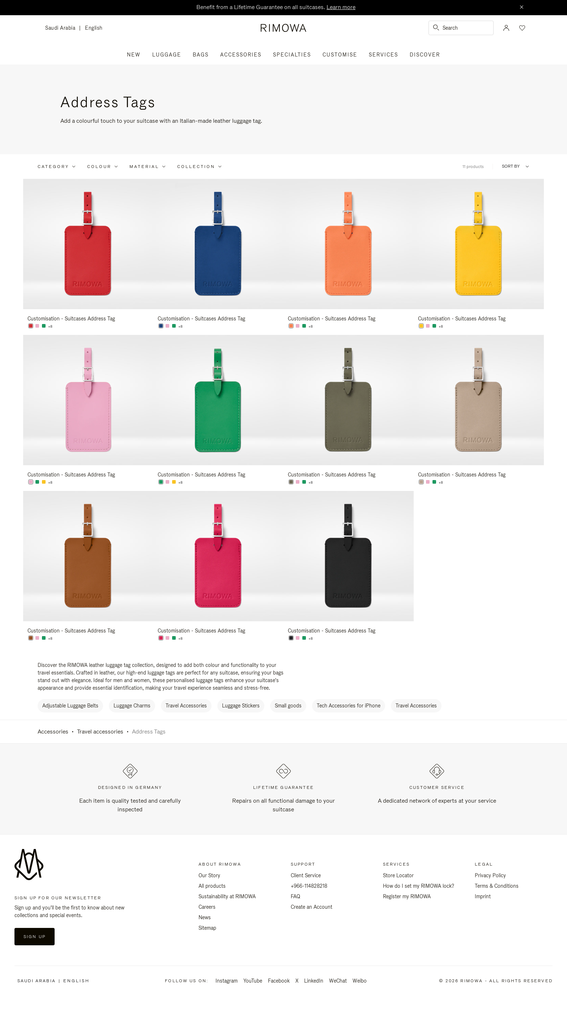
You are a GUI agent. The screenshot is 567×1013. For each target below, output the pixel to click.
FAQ (295, 896)
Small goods (288, 705)
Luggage (166, 54)
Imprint (483, 896)
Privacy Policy (490, 875)
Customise (340, 54)
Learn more (341, 7)
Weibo (360, 981)
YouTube (252, 981)
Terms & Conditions (497, 886)
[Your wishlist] (521, 27)
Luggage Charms (132, 705)
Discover (425, 54)
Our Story (209, 875)
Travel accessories (100, 731)
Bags (201, 54)
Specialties (292, 54)
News (205, 917)
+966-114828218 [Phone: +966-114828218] (309, 886)
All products (212, 886)
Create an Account (311, 907)
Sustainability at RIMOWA (227, 896)
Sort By (511, 166)
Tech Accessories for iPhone (348, 705)
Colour (99, 166)
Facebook (279, 981)
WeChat (338, 981)
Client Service (306, 875)
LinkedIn (313, 981)
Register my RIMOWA (407, 896)
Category (53, 166)
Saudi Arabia (62, 28)
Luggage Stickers (241, 705)
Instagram (227, 981)
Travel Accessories (186, 705)
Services (383, 54)
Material (144, 166)
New (134, 54)
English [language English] (94, 28)
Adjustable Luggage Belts (70, 705)
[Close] (521, 7)
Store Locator (398, 875)
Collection (196, 166)
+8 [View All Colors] (50, 326)
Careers (207, 907)
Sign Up (35, 937)
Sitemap (207, 928)
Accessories (240, 54)
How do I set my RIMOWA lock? (418, 886)
